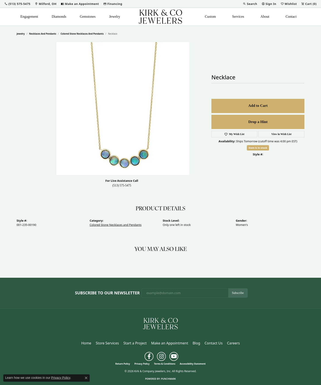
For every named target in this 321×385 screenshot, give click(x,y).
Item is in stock (258, 147)
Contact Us (213, 343)
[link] (45, 4)
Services (238, 16)
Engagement (29, 16)
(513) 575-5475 (121, 185)
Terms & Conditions (164, 364)
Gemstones (88, 16)
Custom (210, 16)
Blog (196, 343)
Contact (291, 16)
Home (86, 343)
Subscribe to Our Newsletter (107, 293)
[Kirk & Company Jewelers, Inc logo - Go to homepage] (160, 16)
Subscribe (238, 293)
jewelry (21, 33)
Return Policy (122, 364)
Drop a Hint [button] (257, 122)
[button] (17, 4)
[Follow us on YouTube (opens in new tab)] (173, 356)
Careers (233, 343)
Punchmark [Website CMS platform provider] (168, 378)
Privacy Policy (141, 364)
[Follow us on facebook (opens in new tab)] (149, 356)
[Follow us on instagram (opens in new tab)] (161, 356)
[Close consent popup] (86, 378)
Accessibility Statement (193, 364)
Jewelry (114, 16)
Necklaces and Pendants (42, 33)
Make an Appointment (169, 343)
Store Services (107, 343)
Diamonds (59, 16)
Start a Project (135, 343)
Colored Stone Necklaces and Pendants (82, 33)
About (264, 16)
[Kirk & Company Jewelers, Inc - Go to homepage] (160, 323)
